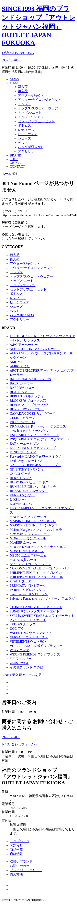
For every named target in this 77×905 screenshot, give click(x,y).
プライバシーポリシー (26, 870)
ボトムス (24, 125)
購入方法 (16, 874)
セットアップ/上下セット (36, 121)
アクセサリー (27, 151)
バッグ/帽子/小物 (30, 147)
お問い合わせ (19, 866)
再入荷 (23, 91)
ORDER (15, 162)
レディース (26, 130)
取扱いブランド (21, 861)
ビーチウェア (27, 134)
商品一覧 (16, 849)
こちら (6, 238)
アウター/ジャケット (33, 95)
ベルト (23, 142)
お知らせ (16, 845)
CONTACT (17, 166)
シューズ (24, 138)
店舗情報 (16, 854)
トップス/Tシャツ (31, 117)
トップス (24, 104)
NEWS (14, 79)
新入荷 (23, 86)
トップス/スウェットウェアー (39, 108)
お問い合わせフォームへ (19, 744)
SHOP (14, 159)
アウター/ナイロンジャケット (39, 99)
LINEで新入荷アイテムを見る (23, 675)
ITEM (14, 83)
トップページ (19, 841)
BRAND (15, 155)
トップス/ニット (30, 112)
